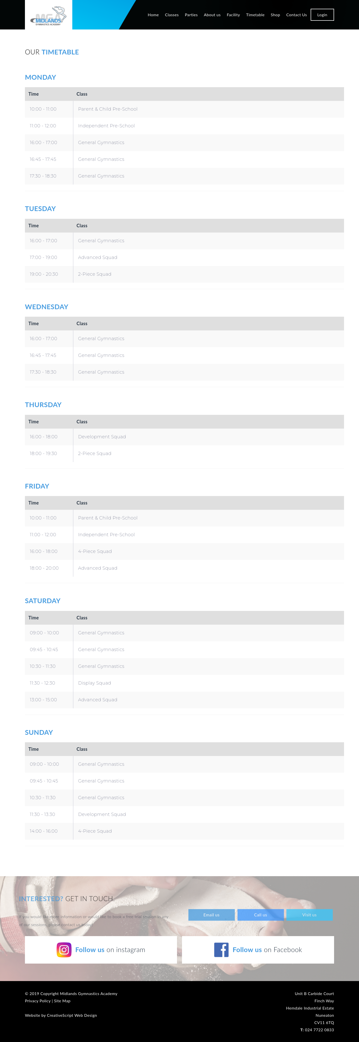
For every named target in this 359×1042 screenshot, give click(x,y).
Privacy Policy (38, 1000)
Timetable (255, 14)
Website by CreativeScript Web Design (61, 1015)
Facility (233, 14)
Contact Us (296, 14)
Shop (275, 14)
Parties (191, 14)
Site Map (62, 1000)
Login (322, 14)
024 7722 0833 (317, 1029)
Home (153, 14)
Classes (172, 14)
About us (212, 14)
